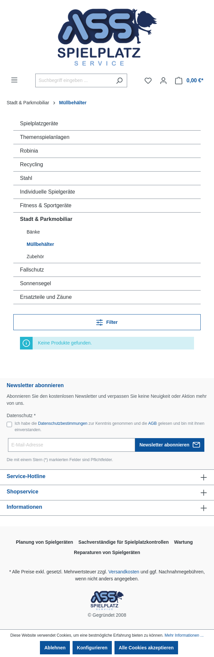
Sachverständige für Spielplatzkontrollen (124, 542)
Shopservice (22, 491)
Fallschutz (32, 270)
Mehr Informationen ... (183, 635)
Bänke (33, 232)
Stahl (26, 178)
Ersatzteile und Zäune (46, 297)
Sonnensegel (35, 283)
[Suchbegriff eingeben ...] (73, 80)
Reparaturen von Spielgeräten (107, 552)
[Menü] (14, 80)
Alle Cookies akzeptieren (146, 647)
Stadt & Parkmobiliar (46, 219)
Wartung (183, 542)
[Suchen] (119, 80)
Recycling (31, 164)
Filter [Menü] (106, 321)
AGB (152, 423)
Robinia (29, 151)
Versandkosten (123, 571)
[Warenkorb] (189, 80)
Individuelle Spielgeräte (47, 192)
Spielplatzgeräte (39, 123)
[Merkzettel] (148, 80)
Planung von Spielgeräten (44, 542)
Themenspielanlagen (45, 137)
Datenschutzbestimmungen (62, 423)
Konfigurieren (92, 647)
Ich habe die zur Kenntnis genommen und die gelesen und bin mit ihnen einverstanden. (109, 426)
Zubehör (35, 256)
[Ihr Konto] (163, 80)
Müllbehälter (40, 244)
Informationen (24, 507)
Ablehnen (55, 647)
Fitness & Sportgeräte (46, 205)
